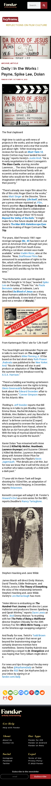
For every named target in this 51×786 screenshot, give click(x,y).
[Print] (10, 698)
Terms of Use (34, 758)
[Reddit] (42, 692)
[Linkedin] (37, 692)
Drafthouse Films (28, 256)
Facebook (7, 761)
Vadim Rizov (27, 253)
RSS (16, 670)
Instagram (8, 758)
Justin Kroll (35, 158)
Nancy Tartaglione (32, 501)
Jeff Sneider (20, 405)
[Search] (44, 5)
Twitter (6, 764)
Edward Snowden (28, 391)
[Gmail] (5, 698)
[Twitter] (26, 692)
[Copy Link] (5, 692)
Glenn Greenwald (11, 388)
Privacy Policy (35, 761)
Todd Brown (39, 635)
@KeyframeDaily (22, 667)
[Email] (10, 692)
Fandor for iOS (35, 740)
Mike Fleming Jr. (31, 356)
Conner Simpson (28, 394)
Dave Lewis (38, 612)
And (4, 365)
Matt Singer (15, 196)
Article (14, 63)
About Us (7, 740)
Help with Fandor (11, 728)
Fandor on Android (37, 743)
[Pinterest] (31, 692)
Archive (5, 63)
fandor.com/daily (11, 676)
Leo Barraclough (21, 595)
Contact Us (8, 743)
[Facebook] (21, 692)
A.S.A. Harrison (10, 374)
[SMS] (15, 692)
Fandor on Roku (36, 746)
